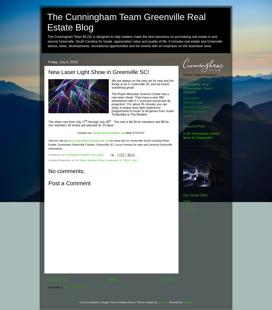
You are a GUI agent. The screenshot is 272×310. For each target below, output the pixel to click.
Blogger (187, 302)
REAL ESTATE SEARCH (197, 107)
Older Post (166, 280)
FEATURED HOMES (195, 111)
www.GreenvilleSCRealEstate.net (88, 140)
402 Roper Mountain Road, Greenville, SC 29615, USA (106, 160)
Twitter (187, 201)
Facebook (188, 205)
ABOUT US (189, 116)
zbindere (163, 302)
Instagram (189, 210)
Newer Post (57, 280)
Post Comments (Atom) (77, 287)
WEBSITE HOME (193, 102)
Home (112, 280)
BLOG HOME (191, 98)
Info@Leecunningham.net (109, 132)
